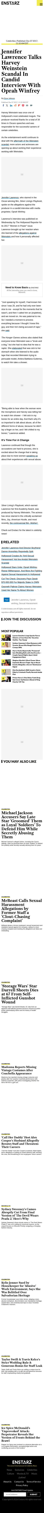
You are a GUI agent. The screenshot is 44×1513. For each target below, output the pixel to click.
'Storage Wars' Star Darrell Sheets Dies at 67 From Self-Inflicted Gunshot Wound (19, 994)
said (7, 330)
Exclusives (19, 1469)
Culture (10, 1473)
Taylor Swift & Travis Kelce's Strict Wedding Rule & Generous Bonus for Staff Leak (21, 1362)
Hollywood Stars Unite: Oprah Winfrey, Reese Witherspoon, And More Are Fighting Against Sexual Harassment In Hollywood (21, 571)
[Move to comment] (31, 105)
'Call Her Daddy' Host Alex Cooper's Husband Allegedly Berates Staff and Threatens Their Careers (20, 1142)
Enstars (10, 3)
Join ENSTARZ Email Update (22, 1490)
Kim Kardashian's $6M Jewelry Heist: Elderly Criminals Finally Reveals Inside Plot (27, 672)
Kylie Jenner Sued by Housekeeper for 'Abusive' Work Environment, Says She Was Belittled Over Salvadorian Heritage (20, 1289)
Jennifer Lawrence (10, 197)
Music (34, 1473)
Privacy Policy (22, 1485)
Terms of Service (34, 1481)
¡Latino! (22, 1477)
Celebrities (11, 41)
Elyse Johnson (9, 98)
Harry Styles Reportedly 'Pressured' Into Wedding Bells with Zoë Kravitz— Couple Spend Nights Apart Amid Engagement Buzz (27, 654)
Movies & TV (5, 1206)
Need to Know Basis (17, 287)
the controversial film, (24, 523)
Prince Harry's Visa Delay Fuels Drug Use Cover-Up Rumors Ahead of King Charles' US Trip (26, 680)
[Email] (27, 105)
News (9, 1469)
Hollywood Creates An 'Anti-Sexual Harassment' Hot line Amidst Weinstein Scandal (19, 559)
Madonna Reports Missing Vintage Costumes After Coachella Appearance (18, 1070)
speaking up (32, 456)
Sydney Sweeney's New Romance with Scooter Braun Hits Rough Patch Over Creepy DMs (27, 645)
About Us (7, 1481)
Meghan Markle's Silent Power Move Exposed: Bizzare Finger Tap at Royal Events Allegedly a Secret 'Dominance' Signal (27, 663)
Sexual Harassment (28, 603)
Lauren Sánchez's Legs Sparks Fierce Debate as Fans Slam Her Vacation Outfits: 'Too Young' (26, 638)
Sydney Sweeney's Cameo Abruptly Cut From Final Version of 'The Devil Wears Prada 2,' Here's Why (19, 1214)
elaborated (17, 348)
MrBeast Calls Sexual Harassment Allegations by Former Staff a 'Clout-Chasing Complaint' (21, 910)
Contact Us (19, 1481)
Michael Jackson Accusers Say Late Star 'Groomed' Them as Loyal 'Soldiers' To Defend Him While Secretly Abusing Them (21, 825)
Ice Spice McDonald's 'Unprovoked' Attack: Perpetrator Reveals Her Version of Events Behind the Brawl (20, 1434)
